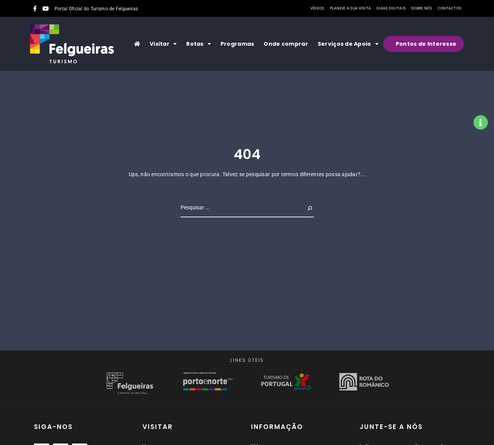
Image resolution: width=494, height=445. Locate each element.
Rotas (198, 43)
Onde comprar (286, 44)
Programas (237, 44)
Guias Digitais (391, 8)
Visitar (163, 43)
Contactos (450, 8)
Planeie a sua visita (350, 8)
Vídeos (317, 8)
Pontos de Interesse (426, 44)
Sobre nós (421, 8)
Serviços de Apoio (348, 43)
